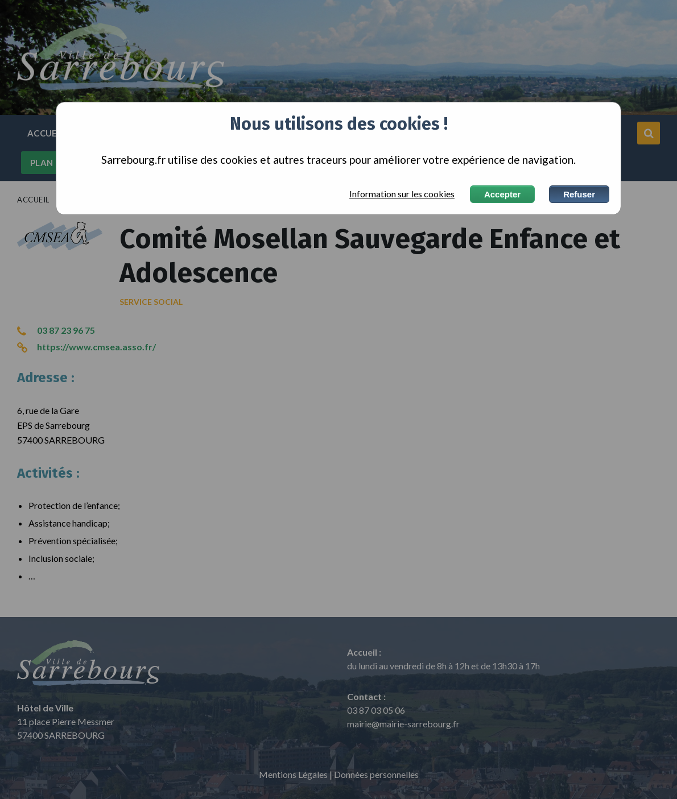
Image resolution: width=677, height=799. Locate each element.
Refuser (579, 194)
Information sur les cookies (402, 194)
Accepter (502, 194)
